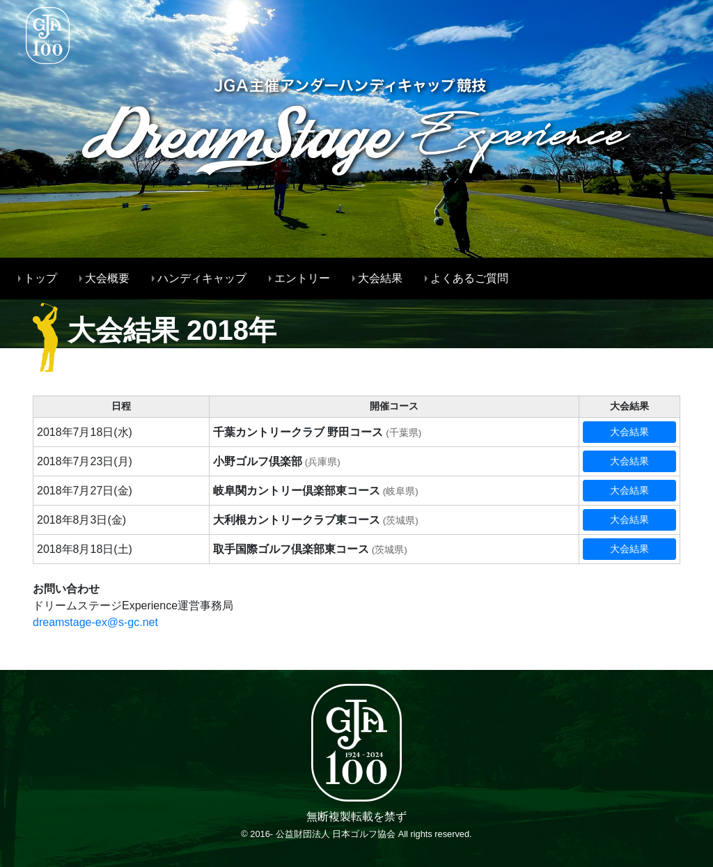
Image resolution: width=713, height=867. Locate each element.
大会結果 (629, 431)
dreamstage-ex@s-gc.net (95, 622)
